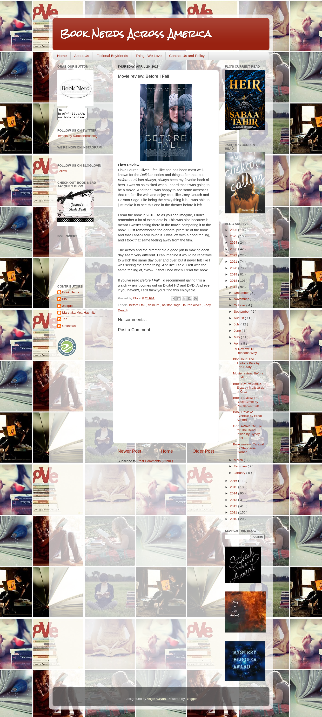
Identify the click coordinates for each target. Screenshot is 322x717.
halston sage (171, 305)
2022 (234, 255)
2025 (234, 236)
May (237, 337)
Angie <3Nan (156, 699)
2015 (234, 487)
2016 (234, 481)
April (237, 343)
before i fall (137, 305)
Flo (64, 301)
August (239, 318)
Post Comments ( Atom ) (155, 461)
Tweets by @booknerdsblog (77, 138)
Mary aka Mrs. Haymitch (79, 314)
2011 (234, 512)
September (242, 311)
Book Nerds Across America (135, 33)
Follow (62, 173)
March (239, 460)
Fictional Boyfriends (112, 56)
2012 (234, 506)
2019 (234, 274)
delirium (154, 305)
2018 (234, 280)
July (237, 324)
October (240, 305)
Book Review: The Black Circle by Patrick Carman (246, 401)
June (238, 330)
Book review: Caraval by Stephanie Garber (248, 448)
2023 (234, 249)
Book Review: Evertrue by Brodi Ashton (247, 416)
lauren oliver (192, 305)
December (242, 293)
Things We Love (148, 56)
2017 (234, 287)
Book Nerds (70, 294)
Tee (64, 321)
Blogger (191, 699)
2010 (234, 519)
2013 (234, 500)
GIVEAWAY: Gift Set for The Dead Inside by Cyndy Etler (247, 432)
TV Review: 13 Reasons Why (245, 351)
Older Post (203, 451)
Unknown (69, 328)
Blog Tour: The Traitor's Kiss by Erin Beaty (246, 363)
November (242, 299)
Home (62, 56)
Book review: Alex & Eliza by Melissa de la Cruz (249, 387)
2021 (234, 261)
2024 (234, 242)
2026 (234, 230)
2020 (234, 268)
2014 (234, 493)
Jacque (67, 308)
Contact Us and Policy (187, 56)
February (241, 466)
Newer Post (129, 451)
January (240, 473)
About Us (81, 56)
